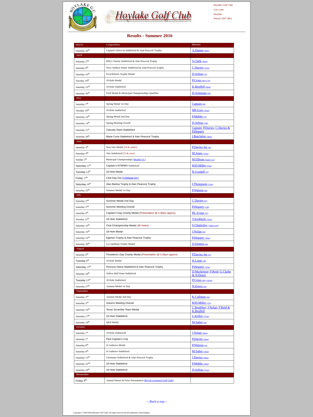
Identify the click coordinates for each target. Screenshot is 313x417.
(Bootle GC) (139, 159)
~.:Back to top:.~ (157, 401)
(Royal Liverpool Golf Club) (159, 380)
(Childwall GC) (130, 177)
